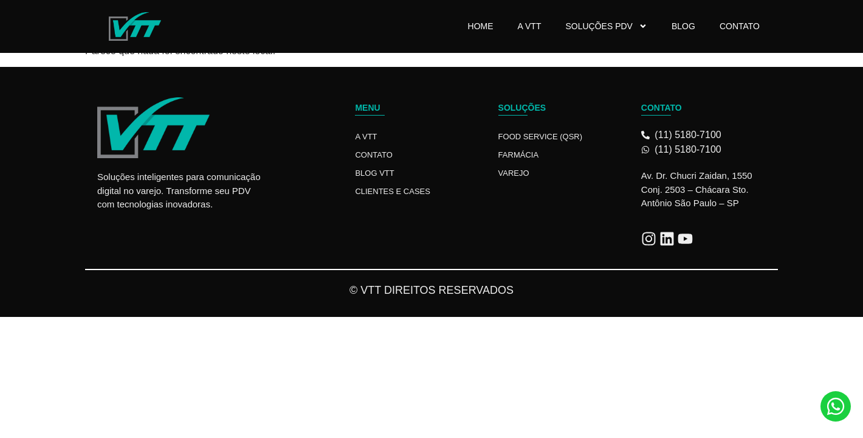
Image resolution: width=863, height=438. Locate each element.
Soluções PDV (606, 26)
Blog (683, 26)
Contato (740, 26)
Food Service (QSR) (540, 136)
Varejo (513, 173)
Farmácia (518, 154)
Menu (367, 108)
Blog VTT (374, 173)
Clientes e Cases (392, 191)
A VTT (530, 26)
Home (480, 26)
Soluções (522, 108)
